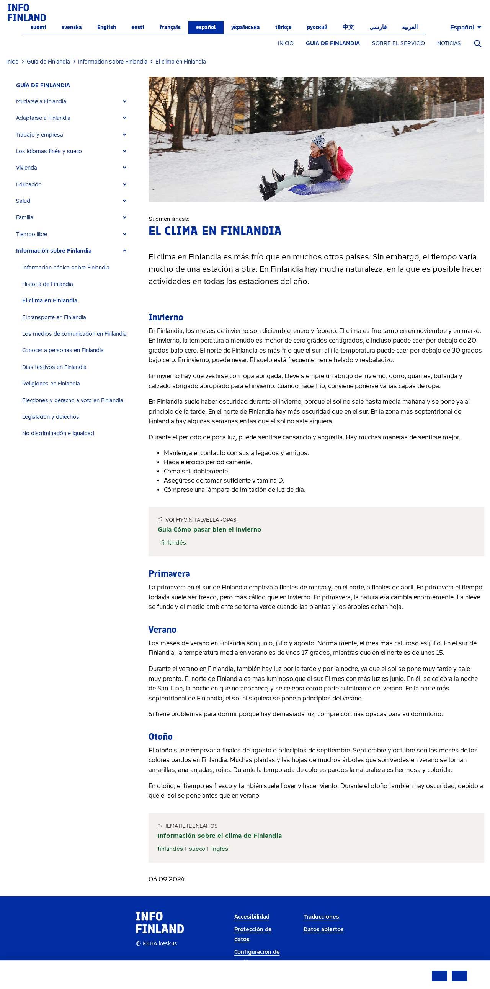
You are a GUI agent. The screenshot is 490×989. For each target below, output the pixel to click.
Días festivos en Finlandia (54, 367)
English (106, 27)
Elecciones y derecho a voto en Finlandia (72, 400)
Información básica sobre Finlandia (65, 267)
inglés (219, 848)
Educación (28, 184)
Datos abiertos (324, 929)
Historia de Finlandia (47, 284)
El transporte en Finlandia (54, 317)
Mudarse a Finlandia (41, 101)
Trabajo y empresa (39, 135)
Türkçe (283, 27)
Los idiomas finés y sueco (49, 151)
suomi (38, 27)
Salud (23, 201)
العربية (410, 27)
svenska (72, 27)
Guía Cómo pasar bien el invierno (209, 529)
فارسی (378, 27)
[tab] (74, 101)
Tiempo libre (31, 234)
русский (317, 27)
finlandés (173, 542)
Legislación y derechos (50, 417)
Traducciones (321, 917)
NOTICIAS (449, 43)
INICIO (286, 43)
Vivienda (26, 168)
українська (245, 27)
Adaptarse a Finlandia (43, 118)
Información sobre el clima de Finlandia (220, 835)
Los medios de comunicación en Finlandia (74, 334)
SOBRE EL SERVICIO (398, 43)
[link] (27, 12)
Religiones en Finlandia (51, 383)
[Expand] (124, 101)
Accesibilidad (252, 917)
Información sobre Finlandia (53, 251)
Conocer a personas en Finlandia (63, 350)
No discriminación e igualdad (58, 433)
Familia (24, 217)
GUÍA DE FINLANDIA (333, 43)
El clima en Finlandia (49, 300)
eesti (137, 27)
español (206, 27)
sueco (197, 848)
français (170, 27)
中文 (348, 27)
